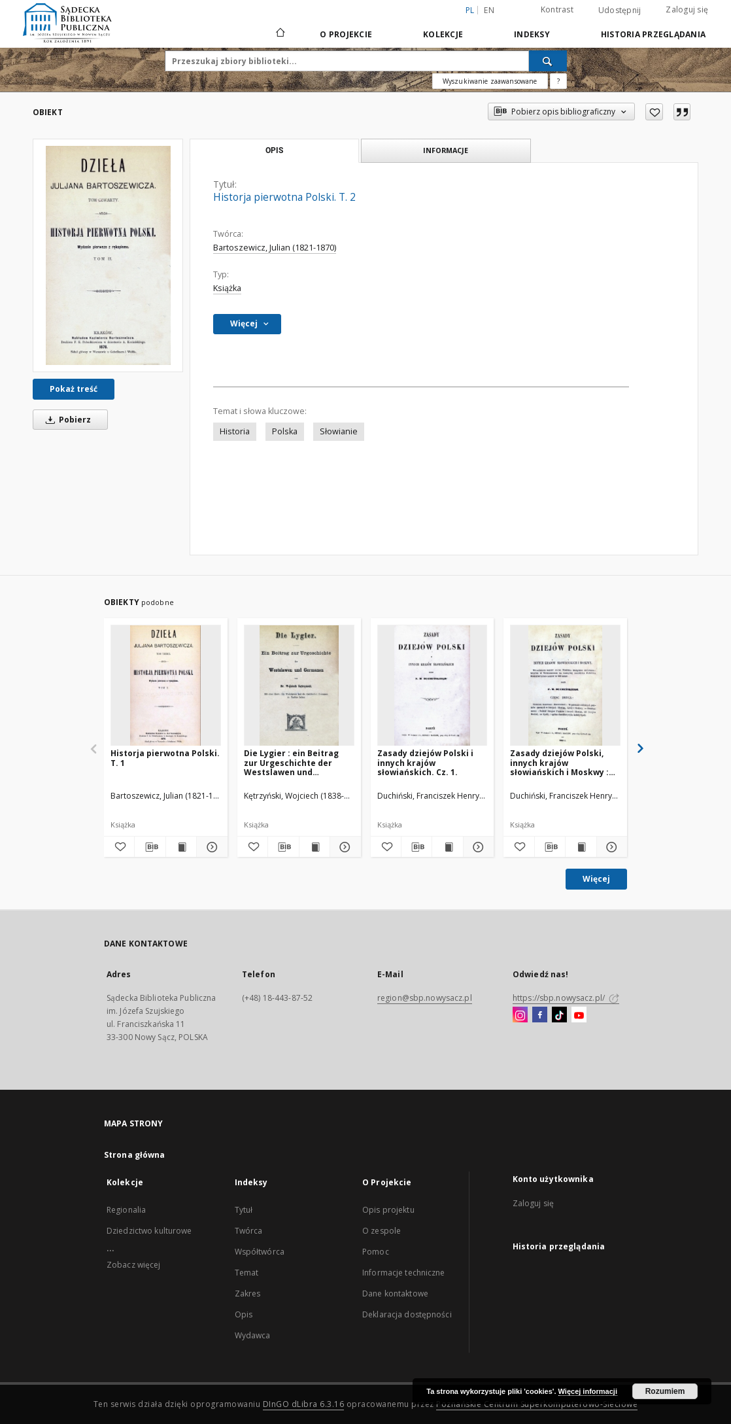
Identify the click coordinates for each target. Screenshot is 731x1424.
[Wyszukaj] (548, 60)
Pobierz (66, 419)
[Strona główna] (279, 34)
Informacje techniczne (403, 1272)
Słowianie (339, 431)
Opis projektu (388, 1209)
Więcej (596, 878)
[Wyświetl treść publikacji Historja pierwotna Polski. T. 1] (181, 847)
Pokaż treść (73, 388)
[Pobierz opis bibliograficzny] (150, 847)
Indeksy (532, 34)
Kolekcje (443, 34)
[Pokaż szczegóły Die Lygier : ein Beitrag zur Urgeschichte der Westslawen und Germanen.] (343, 847)
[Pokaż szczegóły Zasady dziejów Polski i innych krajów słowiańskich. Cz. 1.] (477, 847)
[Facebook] (539, 1015)
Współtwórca (259, 1251)
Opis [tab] (274, 150)
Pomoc (375, 1251)
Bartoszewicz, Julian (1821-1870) (274, 247)
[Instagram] (520, 1015)
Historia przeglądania (653, 34)
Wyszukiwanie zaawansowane (490, 81)
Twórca (249, 1230)
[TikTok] (559, 1015)
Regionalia (126, 1209)
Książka (227, 288)
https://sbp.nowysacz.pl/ (566, 997)
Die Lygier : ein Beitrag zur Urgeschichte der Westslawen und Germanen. (291, 762)
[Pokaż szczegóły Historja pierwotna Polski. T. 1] (210, 847)
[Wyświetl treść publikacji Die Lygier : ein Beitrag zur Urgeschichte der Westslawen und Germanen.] (314, 847)
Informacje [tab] (445, 150)
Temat (247, 1272)
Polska (285, 431)
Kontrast (557, 9)
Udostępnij (619, 10)
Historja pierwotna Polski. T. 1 (165, 758)
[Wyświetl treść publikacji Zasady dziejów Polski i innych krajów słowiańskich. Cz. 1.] (447, 847)
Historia (235, 431)
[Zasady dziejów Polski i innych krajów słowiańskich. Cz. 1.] (432, 685)
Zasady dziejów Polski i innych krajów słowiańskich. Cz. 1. (425, 762)
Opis (243, 1314)
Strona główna (134, 1154)
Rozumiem (665, 1391)
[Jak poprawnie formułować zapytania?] (558, 81)
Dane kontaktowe (395, 1293)
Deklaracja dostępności (407, 1314)
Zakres (248, 1293)
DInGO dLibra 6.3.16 (304, 1404)
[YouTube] (578, 1015)
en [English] (489, 10)
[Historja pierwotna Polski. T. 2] (108, 255)
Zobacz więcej (134, 1264)
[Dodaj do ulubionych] (654, 111)
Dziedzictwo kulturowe (149, 1230)
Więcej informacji (587, 1391)
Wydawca (253, 1335)
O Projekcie (346, 34)
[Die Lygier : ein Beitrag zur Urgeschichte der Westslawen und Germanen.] (299, 685)
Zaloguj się (687, 9)
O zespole (381, 1230)
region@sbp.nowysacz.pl (424, 997)
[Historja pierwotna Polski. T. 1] (165, 685)
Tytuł (244, 1209)
